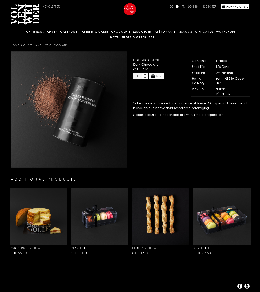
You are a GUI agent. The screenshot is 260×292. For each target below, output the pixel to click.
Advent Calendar (62, 31)
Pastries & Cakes (94, 31)
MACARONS (142, 31)
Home (15, 45)
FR (183, 6)
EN (177, 6)
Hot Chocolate (55, 45)
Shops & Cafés (134, 37)
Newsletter (51, 6)
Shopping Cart (235, 6)
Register (210, 6)
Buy (156, 76)
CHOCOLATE (121, 31)
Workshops (226, 31)
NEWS (114, 37)
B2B (151, 37)
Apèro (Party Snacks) (174, 31)
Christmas (35, 31)
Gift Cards (204, 31)
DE (171, 6)
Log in (193, 6)
